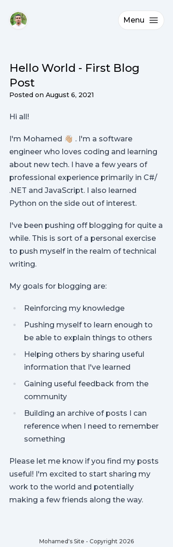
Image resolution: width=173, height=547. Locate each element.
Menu (141, 20)
